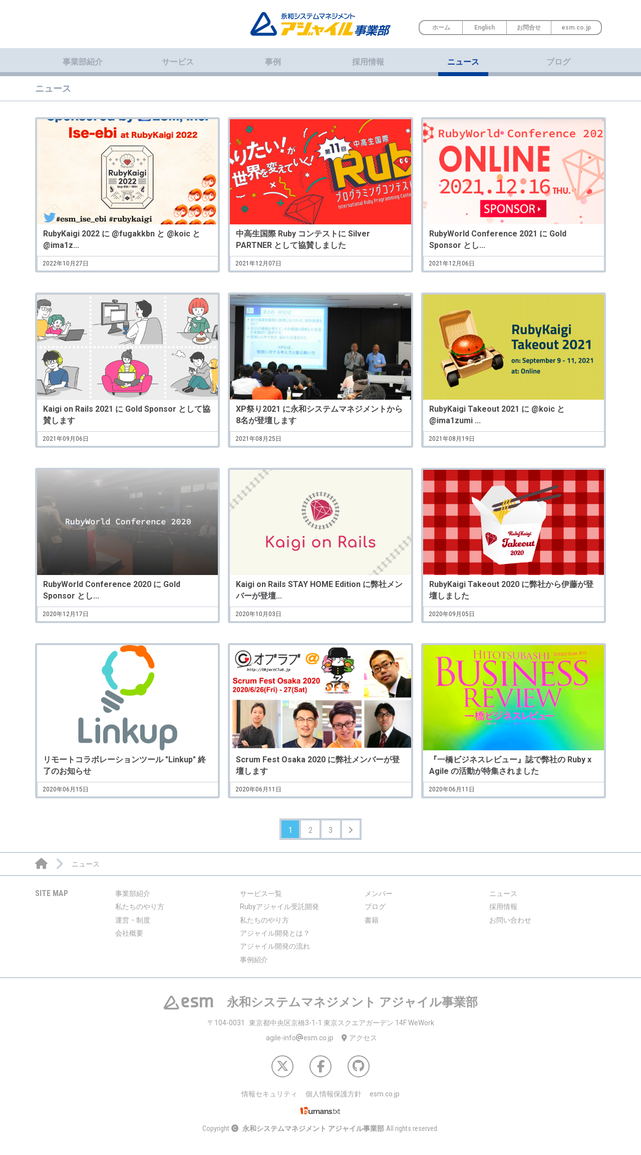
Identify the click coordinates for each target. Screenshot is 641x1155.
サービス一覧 (261, 898)
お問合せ (529, 27)
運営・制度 (132, 925)
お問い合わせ (510, 925)
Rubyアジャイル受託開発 (279, 912)
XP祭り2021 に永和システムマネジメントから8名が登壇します (319, 414)
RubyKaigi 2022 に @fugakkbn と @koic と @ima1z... (121, 239)
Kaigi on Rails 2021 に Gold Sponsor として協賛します (126, 414)
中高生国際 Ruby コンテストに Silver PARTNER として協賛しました (303, 239)
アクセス (359, 1043)
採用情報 (368, 62)
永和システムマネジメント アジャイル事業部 (313, 1133)
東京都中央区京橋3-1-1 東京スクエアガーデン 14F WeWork (320, 1027)
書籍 (372, 925)
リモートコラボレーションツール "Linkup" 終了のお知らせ (124, 765)
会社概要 (129, 938)
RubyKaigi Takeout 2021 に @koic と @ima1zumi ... (497, 414)
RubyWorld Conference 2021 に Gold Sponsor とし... (497, 239)
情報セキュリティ (269, 1099)
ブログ (558, 62)
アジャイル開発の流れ (275, 951)
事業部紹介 (132, 898)
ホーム (441, 27)
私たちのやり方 (139, 912)
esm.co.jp (576, 27)
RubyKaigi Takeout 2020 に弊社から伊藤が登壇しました (511, 590)
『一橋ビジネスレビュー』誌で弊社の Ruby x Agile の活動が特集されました (510, 765)
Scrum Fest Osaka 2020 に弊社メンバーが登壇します (318, 765)
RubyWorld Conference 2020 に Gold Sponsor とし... (111, 590)
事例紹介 (254, 964)
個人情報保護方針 (333, 1099)
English (484, 27)
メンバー (379, 898)
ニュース (463, 62)
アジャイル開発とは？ (275, 938)
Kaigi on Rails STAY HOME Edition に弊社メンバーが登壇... (319, 590)
